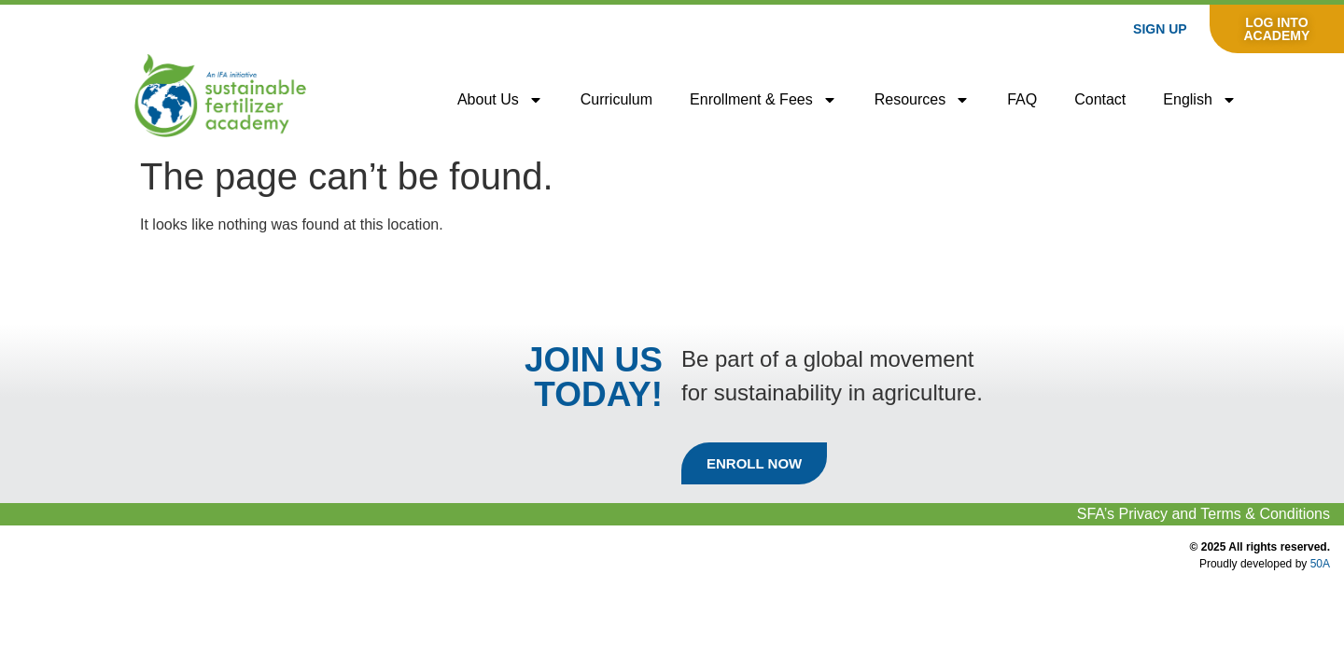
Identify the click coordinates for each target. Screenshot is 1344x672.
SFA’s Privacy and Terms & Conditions (1203, 514)
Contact (1100, 99)
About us (500, 100)
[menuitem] (1199, 100)
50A (1320, 563)
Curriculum (616, 99)
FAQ (1022, 99)
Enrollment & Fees (763, 100)
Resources (922, 100)
